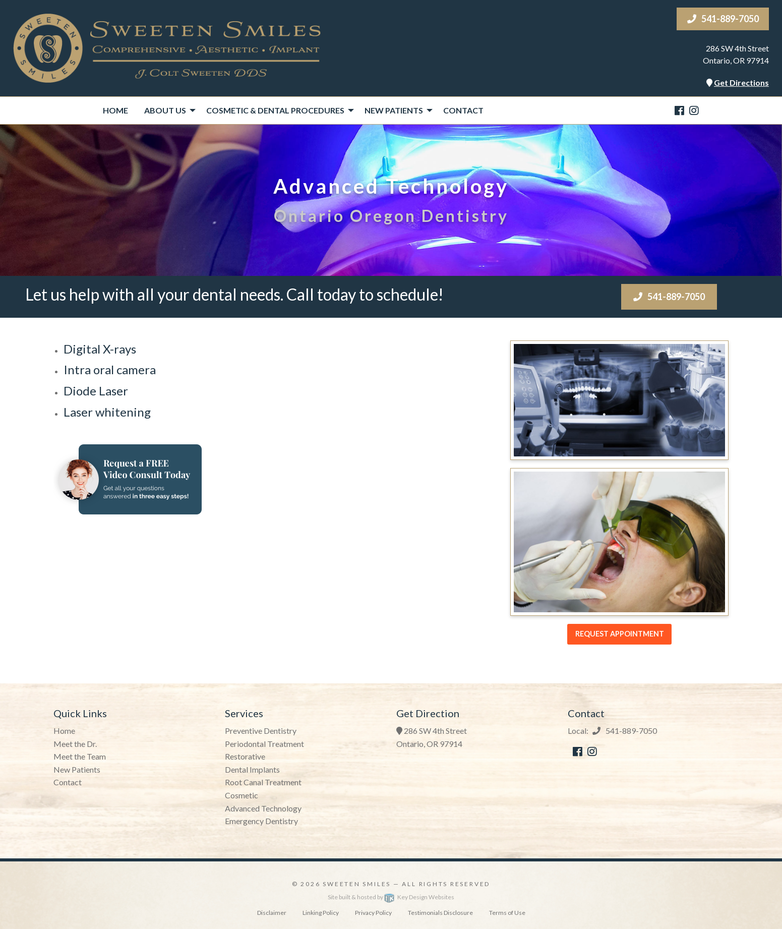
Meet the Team (79, 756)
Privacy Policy (373, 912)
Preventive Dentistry (260, 730)
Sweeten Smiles (357, 884)
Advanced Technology (263, 808)
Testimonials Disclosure (440, 912)
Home (115, 110)
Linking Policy (321, 912)
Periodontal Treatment (264, 743)
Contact (463, 110)
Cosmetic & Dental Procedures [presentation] (275, 110)
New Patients (76, 769)
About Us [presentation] (165, 110)
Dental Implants (252, 769)
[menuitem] (115, 110)
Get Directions (741, 82)
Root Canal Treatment (263, 782)
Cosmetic (241, 795)
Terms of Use (507, 912)
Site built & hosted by (391, 897)
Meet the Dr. (75, 743)
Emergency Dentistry (261, 821)
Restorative (245, 756)
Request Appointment (619, 633)
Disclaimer (271, 912)
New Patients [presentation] (394, 110)
